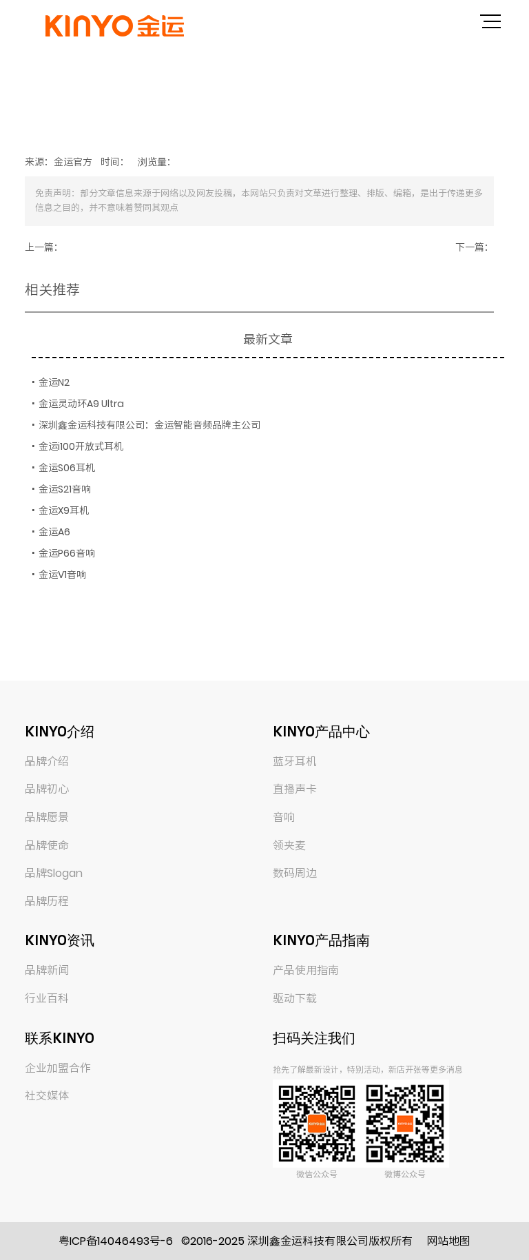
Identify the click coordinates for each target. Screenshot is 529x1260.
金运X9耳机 (64, 510)
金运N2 (54, 382)
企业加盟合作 (58, 1068)
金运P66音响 (67, 553)
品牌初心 (47, 789)
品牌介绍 (47, 762)
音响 (284, 817)
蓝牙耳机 (295, 762)
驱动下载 (295, 998)
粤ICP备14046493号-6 (116, 1241)
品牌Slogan (54, 873)
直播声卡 (295, 789)
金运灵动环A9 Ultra (81, 404)
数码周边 (295, 873)
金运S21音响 (65, 489)
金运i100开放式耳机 (81, 446)
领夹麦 (289, 846)
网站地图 (448, 1241)
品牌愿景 (47, 817)
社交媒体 (47, 1096)
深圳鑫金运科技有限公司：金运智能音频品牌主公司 (149, 425)
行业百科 (47, 998)
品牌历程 (47, 901)
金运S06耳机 (67, 468)
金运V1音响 (62, 574)
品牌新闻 (47, 970)
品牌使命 (47, 846)
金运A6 (54, 532)
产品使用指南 (306, 970)
